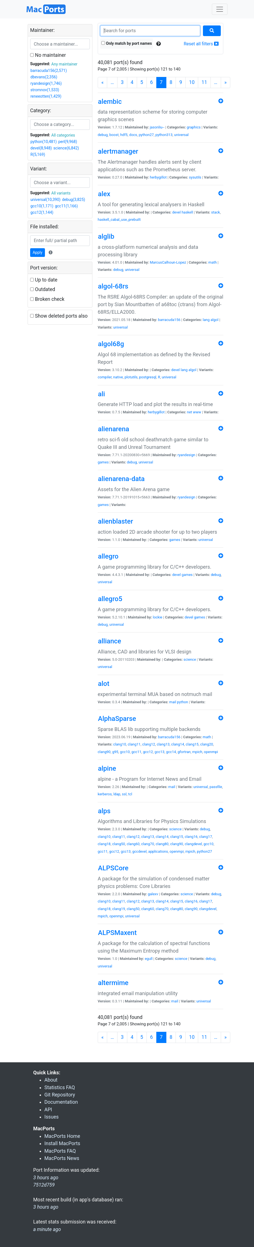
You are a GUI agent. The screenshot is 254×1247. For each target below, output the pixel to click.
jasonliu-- (157, 127)
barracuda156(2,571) (48, 70)
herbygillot (158, 177)
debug (103, 135)
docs (133, 135)
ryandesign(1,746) (46, 83)
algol (214, 320)
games (103, 462)
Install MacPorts (62, 1143)
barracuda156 (169, 320)
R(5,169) (37, 154)
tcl (130, 794)
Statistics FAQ (59, 1087)
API (48, 1109)
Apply (37, 252)
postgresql (147, 377)
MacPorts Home (62, 1136)
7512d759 (44, 1185)
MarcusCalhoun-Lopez (168, 262)
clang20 (206, 744)
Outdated (42, 289)
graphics (194, 127)
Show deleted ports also (59, 316)
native (118, 377)
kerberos (105, 794)
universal (181, 135)
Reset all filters (201, 43)
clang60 (133, 844)
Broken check (47, 299)
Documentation (61, 1102)
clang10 (119, 744)
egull (149, 959)
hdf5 (124, 135)
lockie (157, 617)
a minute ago (47, 1229)
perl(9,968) (67, 141)
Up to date (43, 280)
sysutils (195, 177)
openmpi (211, 752)
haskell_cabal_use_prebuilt (119, 219)
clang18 (104, 844)
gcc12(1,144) (41, 212)
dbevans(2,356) (43, 77)
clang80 (162, 844)
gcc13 (160, 752)
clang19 (118, 909)
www (197, 412)
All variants (61, 193)
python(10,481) (43, 141)
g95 (115, 752)
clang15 (192, 744)
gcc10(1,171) (41, 206)
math (212, 262)
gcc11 (136, 752)
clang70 (147, 844)
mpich (197, 752)
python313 (163, 135)
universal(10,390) (45, 199)
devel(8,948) (41, 148)
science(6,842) (66, 148)
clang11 (134, 744)
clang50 (118, 844)
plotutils (131, 377)
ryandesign (186, 455)
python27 (146, 135)
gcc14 (171, 752)
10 (192, 82)
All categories (63, 135)
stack (215, 212)
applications (158, 851)
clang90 (104, 752)
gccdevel (139, 851)
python (182, 702)
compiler (105, 377)
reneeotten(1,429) (45, 96)
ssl (124, 794)
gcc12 (148, 752)
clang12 (148, 744)
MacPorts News (61, 1158)
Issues (51, 1117)
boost (114, 135)
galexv (153, 894)
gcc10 (125, 752)
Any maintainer (64, 64)
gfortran (184, 752)
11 (204, 82)
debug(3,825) (73, 199)
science (190, 659)
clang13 (163, 744)
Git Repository (59, 1095)
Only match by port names (126, 43)
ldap (116, 794)
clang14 (177, 744)
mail (172, 702)
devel (176, 212)
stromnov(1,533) (44, 90)
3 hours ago (45, 1207)
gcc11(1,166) (66, 206)
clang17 (205, 837)
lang (206, 320)
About (50, 1080)
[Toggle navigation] (219, 9)
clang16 (191, 837)
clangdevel (193, 844)
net (189, 412)
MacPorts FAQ (60, 1151)
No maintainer (48, 55)
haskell (187, 212)
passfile (216, 787)
